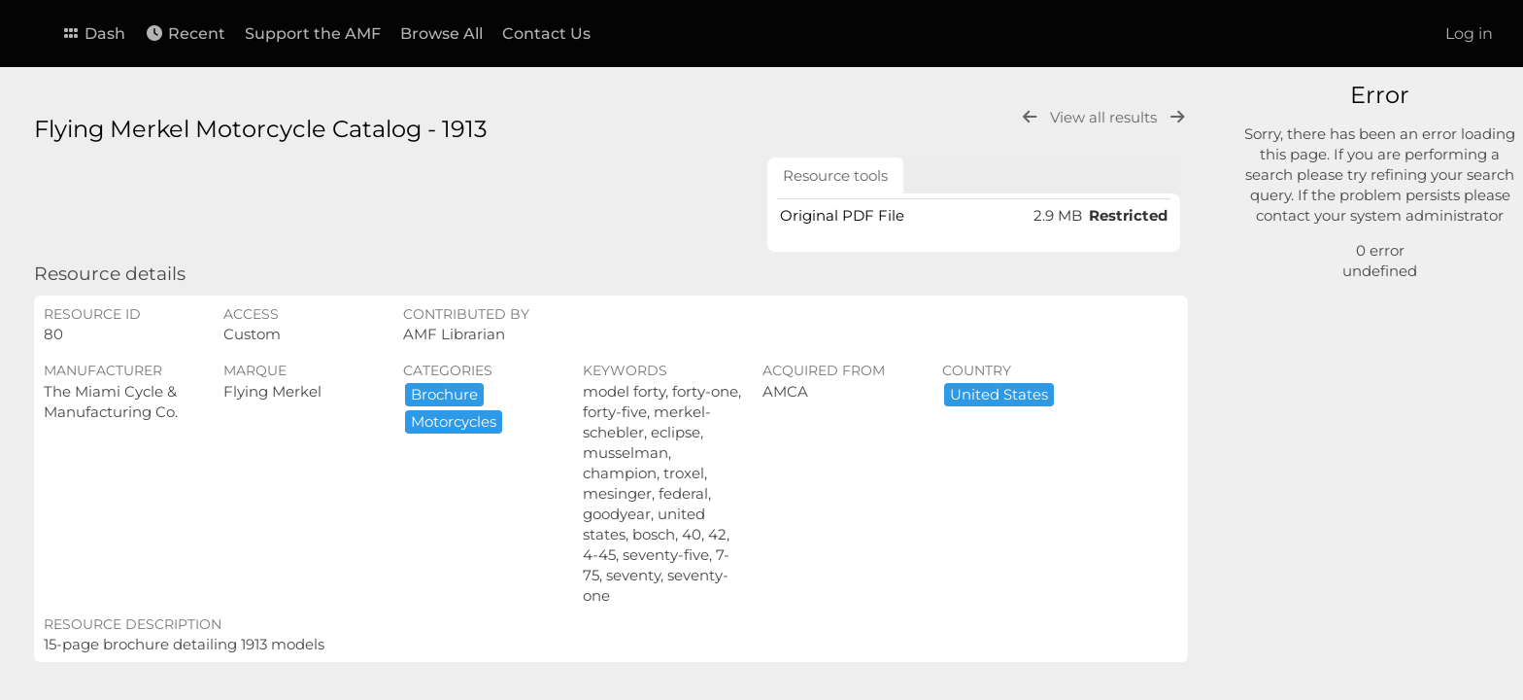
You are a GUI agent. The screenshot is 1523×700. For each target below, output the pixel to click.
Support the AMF (313, 33)
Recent (185, 33)
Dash (93, 33)
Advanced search (1333, 243)
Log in (1469, 33)
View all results (1105, 117)
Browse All (441, 33)
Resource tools (835, 175)
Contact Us (546, 33)
